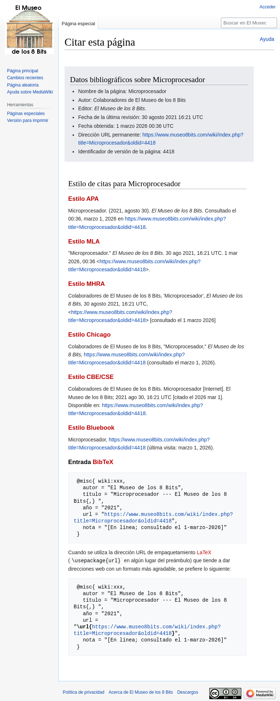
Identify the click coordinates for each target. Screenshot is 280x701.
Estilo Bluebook (91, 427)
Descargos (187, 691)
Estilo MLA (84, 241)
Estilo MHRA (86, 283)
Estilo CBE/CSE (91, 377)
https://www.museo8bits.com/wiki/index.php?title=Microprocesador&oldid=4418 (153, 517)
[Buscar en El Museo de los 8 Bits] (249, 23)
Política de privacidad (83, 691)
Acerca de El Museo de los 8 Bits (141, 691)
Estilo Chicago (89, 334)
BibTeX (103, 462)
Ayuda (267, 39)
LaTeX (204, 552)
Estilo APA (83, 198)
